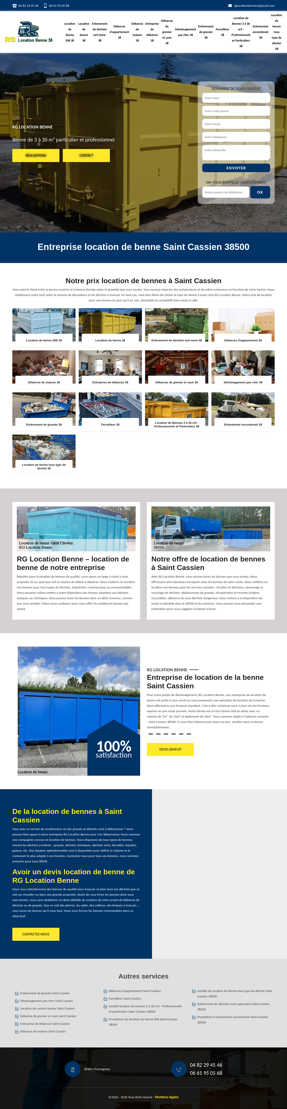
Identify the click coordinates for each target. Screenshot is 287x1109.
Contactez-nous (35, 934)
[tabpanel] (208, 703)
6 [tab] (189, 733)
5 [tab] (181, 733)
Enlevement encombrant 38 (261, 32)
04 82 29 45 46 (28, 6)
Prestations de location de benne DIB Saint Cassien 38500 (143, 1022)
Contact (86, 155)
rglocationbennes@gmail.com (254, 6)
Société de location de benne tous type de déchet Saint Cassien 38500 (234, 993)
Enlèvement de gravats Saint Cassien (45, 993)
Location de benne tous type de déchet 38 (276, 32)
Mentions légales (167, 1097)
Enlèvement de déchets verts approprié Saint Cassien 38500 (233, 1006)
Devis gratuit (170, 749)
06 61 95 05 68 (59, 6)
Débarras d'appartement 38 (119, 32)
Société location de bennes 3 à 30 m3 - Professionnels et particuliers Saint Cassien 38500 (145, 1009)
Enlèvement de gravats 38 (206, 32)
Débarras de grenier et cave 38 (167, 32)
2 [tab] (158, 733)
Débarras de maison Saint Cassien (43, 1031)
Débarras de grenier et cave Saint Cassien (48, 1016)
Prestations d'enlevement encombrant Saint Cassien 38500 (232, 1019)
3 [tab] (166, 733)
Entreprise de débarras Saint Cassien (45, 1024)
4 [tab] (173, 733)
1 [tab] (150, 733)
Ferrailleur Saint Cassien (125, 998)
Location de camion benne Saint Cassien (47, 1008)
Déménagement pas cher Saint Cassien (46, 1001)
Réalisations (36, 155)
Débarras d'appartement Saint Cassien (135, 991)
